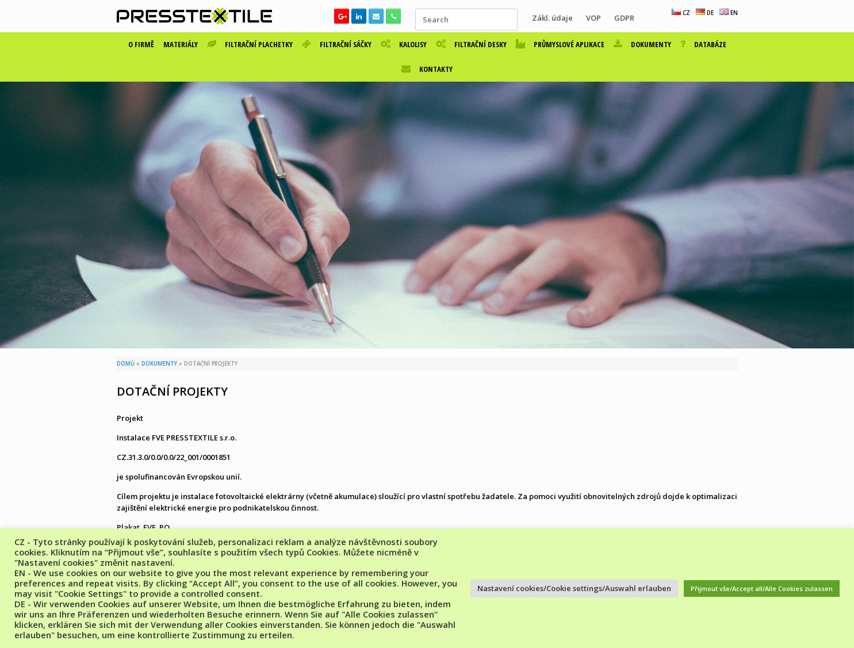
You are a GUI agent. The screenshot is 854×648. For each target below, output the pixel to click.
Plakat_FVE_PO (143, 527)
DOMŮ (126, 363)
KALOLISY (404, 44)
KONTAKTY (427, 69)
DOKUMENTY (642, 44)
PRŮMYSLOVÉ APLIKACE (560, 44)
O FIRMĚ (141, 44)
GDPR (624, 18)
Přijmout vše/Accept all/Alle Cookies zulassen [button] (762, 588)
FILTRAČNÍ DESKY (471, 44)
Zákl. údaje (552, 18)
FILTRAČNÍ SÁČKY (337, 44)
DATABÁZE (703, 44)
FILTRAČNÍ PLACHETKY (250, 44)
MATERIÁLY (180, 44)
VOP (593, 18)
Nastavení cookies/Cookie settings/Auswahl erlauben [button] (574, 588)
